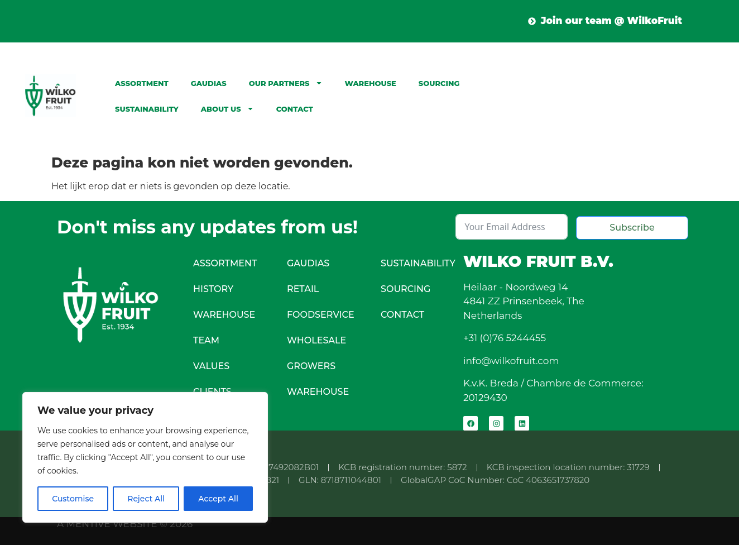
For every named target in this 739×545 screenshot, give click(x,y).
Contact (294, 108)
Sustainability (147, 108)
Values (211, 366)
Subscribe (632, 227)
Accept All (218, 499)
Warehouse (370, 83)
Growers (311, 366)
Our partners (286, 83)
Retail (303, 289)
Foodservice (320, 314)
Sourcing (439, 83)
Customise (73, 499)
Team (206, 340)
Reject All (146, 499)
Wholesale (316, 340)
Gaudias (209, 83)
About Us (227, 108)
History (213, 289)
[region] (145, 457)
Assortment (142, 83)
